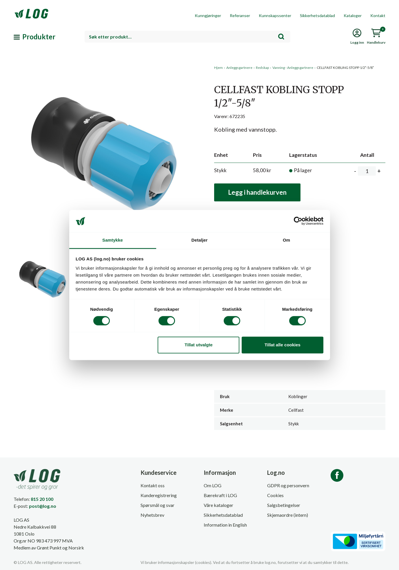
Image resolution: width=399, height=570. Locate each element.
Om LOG (212, 485)
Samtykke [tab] (112, 240)
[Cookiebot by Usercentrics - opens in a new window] (298, 221)
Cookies (275, 495)
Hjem (218, 67)
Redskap (262, 67)
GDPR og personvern (288, 485)
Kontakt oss (153, 485)
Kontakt (377, 15)
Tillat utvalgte (198, 344)
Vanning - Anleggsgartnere (292, 67)
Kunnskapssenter (275, 15)
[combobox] (187, 37)
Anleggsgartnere (239, 67)
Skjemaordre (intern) (287, 515)
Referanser (240, 15)
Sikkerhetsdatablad (317, 15)
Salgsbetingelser (283, 505)
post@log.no (42, 506)
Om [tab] (286, 240)
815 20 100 (42, 499)
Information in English (225, 524)
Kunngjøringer (208, 15)
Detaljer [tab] (200, 240)
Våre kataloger (218, 505)
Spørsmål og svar (157, 505)
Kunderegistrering (159, 495)
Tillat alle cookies (282, 344)
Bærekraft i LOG (220, 495)
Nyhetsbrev (152, 515)
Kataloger (353, 15)
